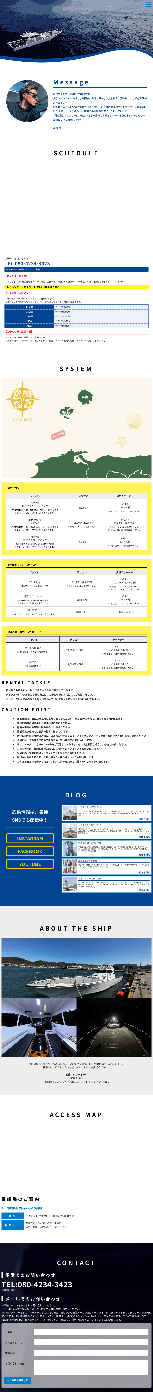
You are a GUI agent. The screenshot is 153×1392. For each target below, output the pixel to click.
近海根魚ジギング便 (87, 860)
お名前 (9, 1331)
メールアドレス (13, 1342)
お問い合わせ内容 (15, 1363)
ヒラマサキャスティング (89, 807)
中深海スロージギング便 (89, 842)
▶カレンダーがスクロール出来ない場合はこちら (33, 287)
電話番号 (10, 1352)
